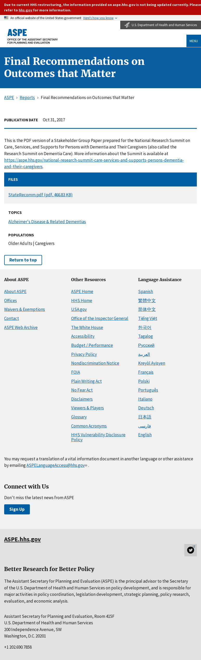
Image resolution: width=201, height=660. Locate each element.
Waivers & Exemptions (24, 309)
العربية (144, 354)
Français (145, 372)
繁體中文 (147, 300)
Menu (194, 41)
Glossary (79, 417)
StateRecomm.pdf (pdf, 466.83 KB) (40, 195)
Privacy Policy (84, 354)
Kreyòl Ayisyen (151, 363)
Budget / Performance (92, 345)
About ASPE (15, 291)
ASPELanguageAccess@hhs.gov (57, 465)
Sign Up (17, 509)
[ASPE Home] (32, 36)
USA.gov (79, 309)
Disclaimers (82, 399)
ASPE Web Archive (21, 327)
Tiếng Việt (147, 318)
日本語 (144, 417)
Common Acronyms (89, 426)
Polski (144, 381)
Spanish (145, 291)
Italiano (145, 399)
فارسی (144, 426)
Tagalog (145, 336)
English (145, 435)
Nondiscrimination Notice (95, 363)
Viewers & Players (87, 408)
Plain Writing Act (86, 381)
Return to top (23, 260)
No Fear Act (82, 390)
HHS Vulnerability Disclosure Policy (98, 437)
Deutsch (146, 408)
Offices (10, 300)
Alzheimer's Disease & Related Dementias (47, 221)
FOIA (75, 372)
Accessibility (83, 336)
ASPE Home (82, 291)
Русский (146, 345)
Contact (11, 318)
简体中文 (147, 309)
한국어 (144, 327)
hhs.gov (25, 10)
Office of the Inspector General (99, 318)
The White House (87, 327)
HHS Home (81, 300)
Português (148, 390)
